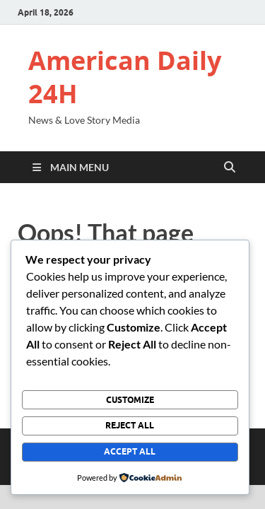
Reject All (129, 425)
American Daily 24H (124, 77)
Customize (130, 399)
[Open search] (229, 167)
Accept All (129, 451)
